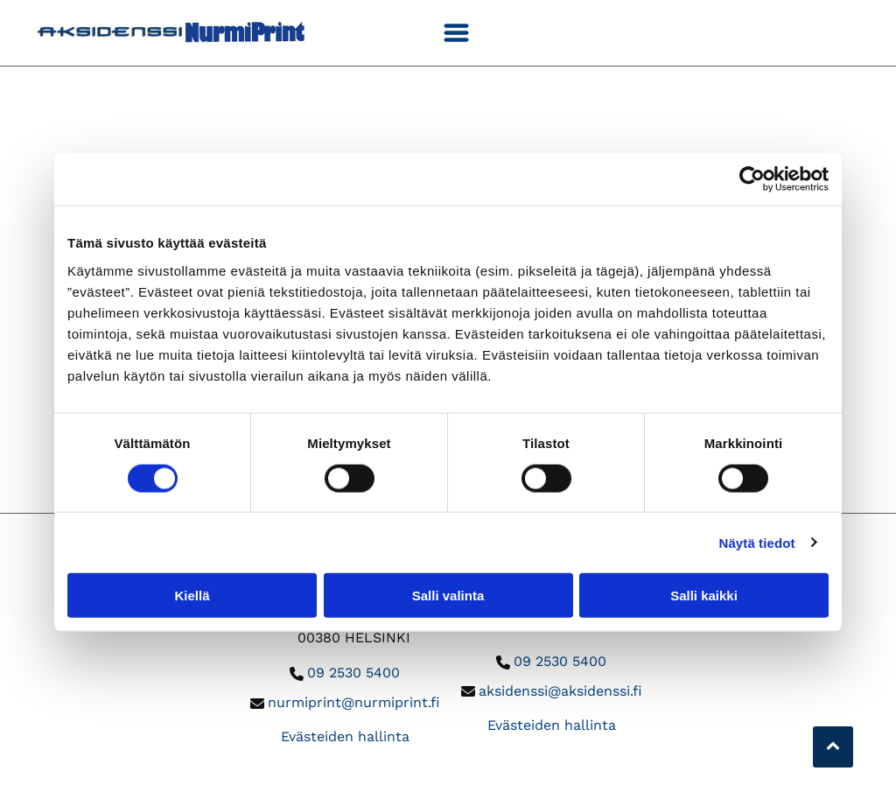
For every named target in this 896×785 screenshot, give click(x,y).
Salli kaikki (704, 595)
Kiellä (191, 595)
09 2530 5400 (353, 672)
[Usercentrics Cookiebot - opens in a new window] (752, 179)
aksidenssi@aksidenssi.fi (560, 691)
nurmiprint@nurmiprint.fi (354, 702)
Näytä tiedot (757, 542)
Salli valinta (448, 595)
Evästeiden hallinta (345, 736)
